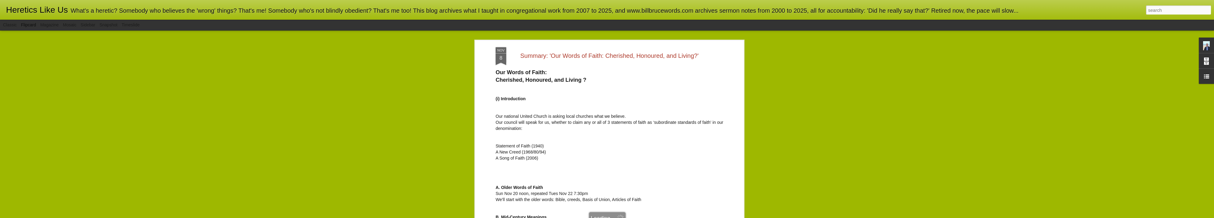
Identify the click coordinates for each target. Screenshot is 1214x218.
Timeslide (131, 24)
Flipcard (28, 24)
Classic (10, 24)
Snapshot (108, 24)
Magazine (49, 24)
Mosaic (69, 24)
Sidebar (88, 24)
